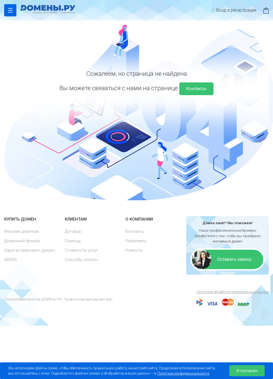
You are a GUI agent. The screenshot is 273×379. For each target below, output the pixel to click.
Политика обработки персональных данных (233, 292)
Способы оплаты (81, 260)
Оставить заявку (234, 259)
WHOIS (10, 260)
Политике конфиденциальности (183, 373)
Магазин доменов (21, 232)
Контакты (196, 88)
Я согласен (247, 370)
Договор (73, 232)
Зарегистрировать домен (29, 251)
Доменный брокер (22, 241)
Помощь (73, 241)
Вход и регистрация (233, 10)
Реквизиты (136, 241)
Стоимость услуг (81, 251)
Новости (133, 251)
